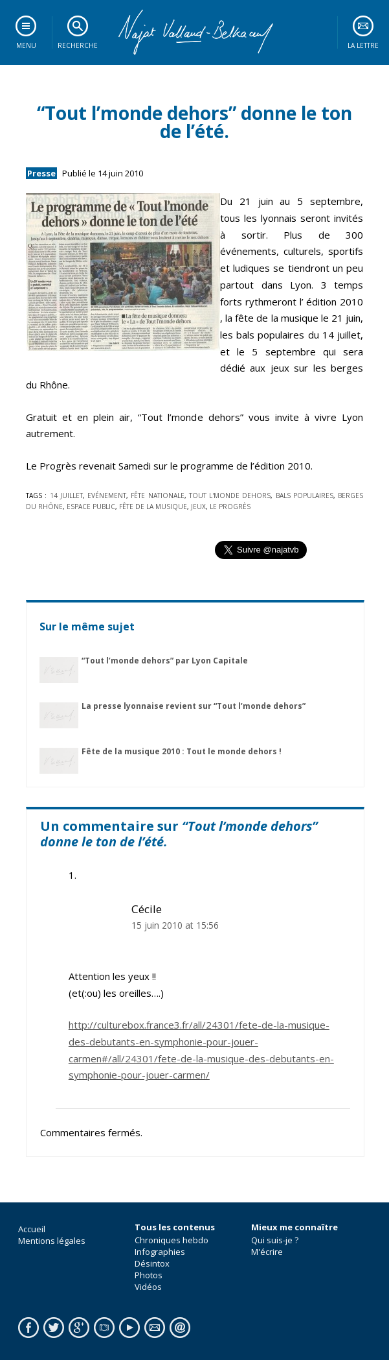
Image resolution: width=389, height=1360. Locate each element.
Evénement (106, 495)
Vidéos (148, 1287)
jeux (198, 506)
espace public (91, 506)
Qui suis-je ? (274, 1240)
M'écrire (267, 1252)
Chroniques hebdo (171, 1240)
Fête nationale (157, 495)
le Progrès (230, 506)
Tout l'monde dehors (230, 495)
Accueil (31, 1229)
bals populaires (304, 495)
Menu (26, 45)
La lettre (363, 45)
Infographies (160, 1252)
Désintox (152, 1263)
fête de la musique (153, 506)
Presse (41, 173)
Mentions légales (51, 1241)
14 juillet (66, 495)
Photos (148, 1275)
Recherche (78, 45)
